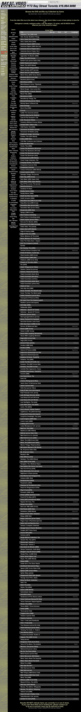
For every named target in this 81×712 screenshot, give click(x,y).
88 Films (13, 33)
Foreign (13, 101)
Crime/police (13, 69)
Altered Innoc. (13, 40)
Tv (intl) (13, 200)
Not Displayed (13, 145)
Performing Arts (13, 153)
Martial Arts (13, 127)
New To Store (13, 143)
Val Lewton (13, 208)
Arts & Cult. (13, 48)
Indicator (13, 120)
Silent (13, 175)
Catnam (13, 59)
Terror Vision (13, 191)
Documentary (13, 80)
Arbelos (13, 44)
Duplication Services (4, 63)
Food (13, 96)
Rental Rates (3, 17)
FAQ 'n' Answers (3, 14)
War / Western (13, 220)
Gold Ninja (13, 105)
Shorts (13, 169)
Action (13, 38)
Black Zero (13, 50)
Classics (13, 63)
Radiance (13, 158)
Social (13, 177)
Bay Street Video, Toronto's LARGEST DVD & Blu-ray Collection (45, 14)
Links (2, 69)
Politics (13, 156)
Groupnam (13, 110)
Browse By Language (4, 56)
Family (13, 90)
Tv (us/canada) (13, 202)
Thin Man (13, 192)
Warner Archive (13, 223)
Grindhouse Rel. (13, 107)
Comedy (13, 65)
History (13, 112)
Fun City (13, 103)
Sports (13, 179)
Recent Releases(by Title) (3, 38)
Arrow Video (13, 46)
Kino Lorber (13, 123)
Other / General (13, 150)
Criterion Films (13, 74)
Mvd (13, 141)
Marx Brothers (13, 129)
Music (13, 137)
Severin (13, 166)
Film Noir (13, 92)
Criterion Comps (13, 71)
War (13, 218)
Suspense (13, 187)
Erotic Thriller (13, 86)
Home (2, 11)
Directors (13, 78)
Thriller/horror (13, 196)
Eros (13, 84)
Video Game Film (13, 210)
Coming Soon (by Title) (3, 48)
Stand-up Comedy (13, 182)
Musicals (13, 139)
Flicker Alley (13, 94)
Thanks (3, 66)
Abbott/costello (13, 36)
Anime (13, 42)
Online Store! (3, 74)
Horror (13, 114)
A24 (13, 34)
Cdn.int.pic (13, 61)
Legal (2, 71)
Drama (13, 82)
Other (13, 148)
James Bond (13, 122)
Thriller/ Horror (13, 194)
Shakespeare (13, 168)
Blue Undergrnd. (13, 53)
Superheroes (13, 185)
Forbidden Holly (13, 98)
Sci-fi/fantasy (13, 162)
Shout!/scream (13, 171)
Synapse (13, 189)
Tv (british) (13, 198)
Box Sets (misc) (13, 56)
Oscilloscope (13, 146)
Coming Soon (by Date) (3, 43)
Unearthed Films (13, 205)
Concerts (13, 67)
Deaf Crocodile (13, 76)
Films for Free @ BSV (3, 27)
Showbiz (13, 173)
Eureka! (13, 88)
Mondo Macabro (13, 132)
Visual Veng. (13, 216)
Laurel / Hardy (13, 125)
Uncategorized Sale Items (13, 226)
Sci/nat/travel (13, 164)
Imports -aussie (13, 117)
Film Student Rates (3, 22)
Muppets (13, 135)
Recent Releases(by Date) (3, 32)
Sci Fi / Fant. (13, 160)
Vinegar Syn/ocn (13, 214)
